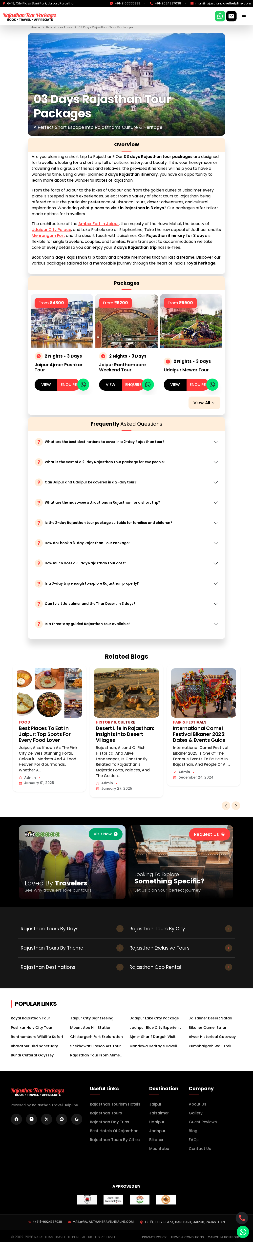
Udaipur (157, 1122)
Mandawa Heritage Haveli (153, 1046)
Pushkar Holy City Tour (31, 1027)
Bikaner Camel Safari (208, 1027)
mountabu (159, 1148)
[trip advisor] (42, 834)
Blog (193, 1130)
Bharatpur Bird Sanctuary (34, 1046)
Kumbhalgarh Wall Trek (210, 1046)
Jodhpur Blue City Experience (156, 1027)
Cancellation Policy (225, 1237)
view (46, 384)
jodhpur (157, 1130)
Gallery (196, 1113)
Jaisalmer (159, 1113)
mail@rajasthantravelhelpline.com (101, 1222)
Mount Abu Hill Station (90, 1027)
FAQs (194, 1139)
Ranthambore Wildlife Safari (37, 1036)
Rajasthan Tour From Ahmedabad (97, 1055)
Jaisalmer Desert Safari (210, 1018)
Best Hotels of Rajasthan (114, 1130)
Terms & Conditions (187, 1237)
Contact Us (200, 1148)
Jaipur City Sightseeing (91, 1018)
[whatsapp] (83, 385)
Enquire (69, 384)
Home (35, 27)
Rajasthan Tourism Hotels (115, 1104)
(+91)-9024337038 (45, 1222)
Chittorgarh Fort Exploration (96, 1036)
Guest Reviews (203, 1122)
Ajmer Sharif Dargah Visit (152, 1036)
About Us (197, 1104)
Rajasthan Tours (59, 27)
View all (204, 403)
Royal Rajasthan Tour (30, 1018)
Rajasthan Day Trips (109, 1122)
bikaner (156, 1139)
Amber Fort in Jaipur (98, 224)
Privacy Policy (154, 1237)
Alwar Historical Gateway (212, 1036)
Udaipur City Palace (51, 229)
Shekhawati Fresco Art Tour (95, 1046)
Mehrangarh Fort (48, 235)
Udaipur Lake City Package (154, 1018)
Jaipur (155, 1104)
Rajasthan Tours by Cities (115, 1139)
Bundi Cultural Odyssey (32, 1055)
